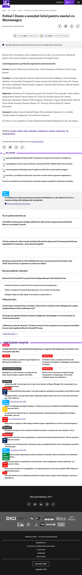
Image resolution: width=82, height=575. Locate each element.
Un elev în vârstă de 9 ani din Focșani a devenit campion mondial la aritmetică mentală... (38, 181)
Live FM (59, 2)
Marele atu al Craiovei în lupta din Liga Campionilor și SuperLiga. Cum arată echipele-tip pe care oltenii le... (58, 374)
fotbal (20, 131)
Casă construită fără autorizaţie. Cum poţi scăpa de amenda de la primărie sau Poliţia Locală (42, 391)
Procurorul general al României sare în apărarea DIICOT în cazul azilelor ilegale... (35, 169)
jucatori (52, 131)
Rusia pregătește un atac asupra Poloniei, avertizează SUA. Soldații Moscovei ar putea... (37, 164)
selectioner (60, 131)
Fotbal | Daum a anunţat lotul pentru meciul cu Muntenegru (40, 10)
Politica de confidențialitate (47, 537)
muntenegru (43, 131)
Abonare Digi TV (41, 543)
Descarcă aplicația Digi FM (15, 401)
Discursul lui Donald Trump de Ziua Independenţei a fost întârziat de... (34, 278)
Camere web (41, 553)
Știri (9, 10)
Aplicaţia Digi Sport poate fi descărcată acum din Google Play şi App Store (33, 45)
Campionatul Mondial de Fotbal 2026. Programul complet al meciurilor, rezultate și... (37, 158)
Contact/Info (41, 556)
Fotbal (20, 10)
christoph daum (8, 134)
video (25, 131)
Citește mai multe (9, 334)
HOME (4, 10)
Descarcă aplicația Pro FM (15, 419)
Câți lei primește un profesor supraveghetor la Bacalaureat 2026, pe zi (21, 361)
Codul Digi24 (41, 549)
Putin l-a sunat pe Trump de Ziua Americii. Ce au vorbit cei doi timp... (33, 290)
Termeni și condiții (31, 537)
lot (67, 131)
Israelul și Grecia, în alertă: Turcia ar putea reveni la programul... (31, 285)
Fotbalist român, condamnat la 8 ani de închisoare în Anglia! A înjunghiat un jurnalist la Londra (60, 362)
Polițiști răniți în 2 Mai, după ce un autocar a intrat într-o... (28, 294)
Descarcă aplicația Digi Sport (18, 204)
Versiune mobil (41, 564)
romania (13, 131)
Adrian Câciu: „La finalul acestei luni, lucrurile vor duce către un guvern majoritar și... (37, 175)
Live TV (68, 2)
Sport (14, 10)
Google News (38, 141)
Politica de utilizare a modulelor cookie (41, 546)
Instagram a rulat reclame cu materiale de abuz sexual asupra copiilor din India (19, 373)
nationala (33, 131)
